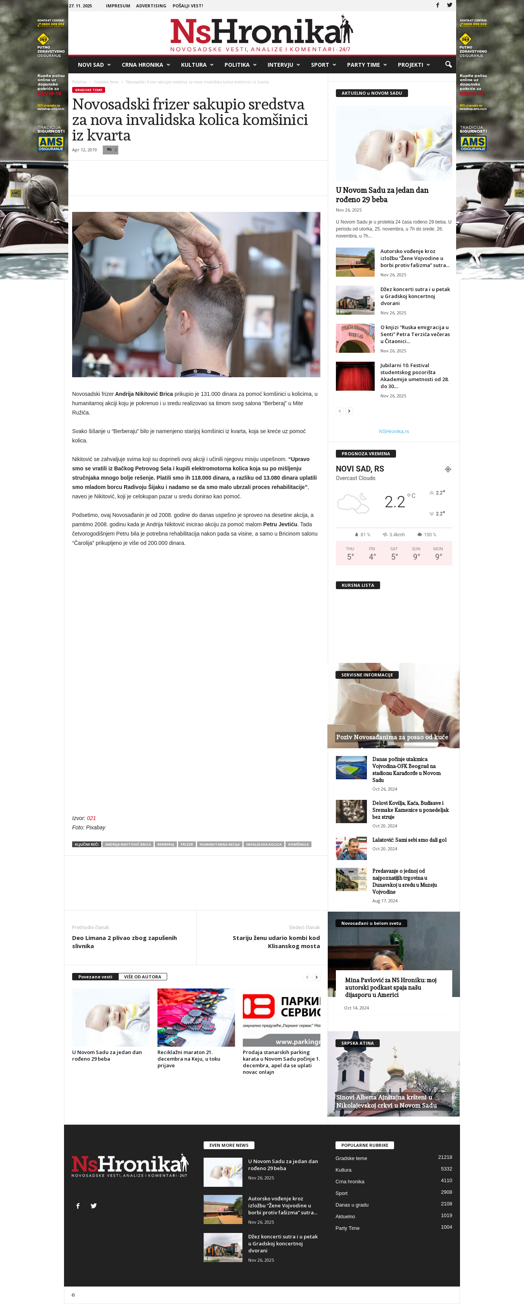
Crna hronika (146, 64)
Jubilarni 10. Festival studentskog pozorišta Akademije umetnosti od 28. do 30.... (414, 376)
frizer (187, 844)
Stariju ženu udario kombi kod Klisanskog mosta (276, 942)
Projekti (414, 64)
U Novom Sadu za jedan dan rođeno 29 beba (107, 1055)
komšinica (298, 844)
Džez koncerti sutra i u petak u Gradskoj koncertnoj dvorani (415, 296)
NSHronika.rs (394, 431)
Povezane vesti (95, 977)
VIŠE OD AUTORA (142, 977)
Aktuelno (345, 1216)
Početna (79, 82)
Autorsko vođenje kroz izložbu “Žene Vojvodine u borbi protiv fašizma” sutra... (415, 258)
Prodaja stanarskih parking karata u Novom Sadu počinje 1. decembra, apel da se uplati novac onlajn (281, 1062)
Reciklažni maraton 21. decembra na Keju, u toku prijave (188, 1059)
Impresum (118, 6)
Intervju (284, 64)
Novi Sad (94, 64)
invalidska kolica (264, 844)
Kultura (197, 64)
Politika (241, 64)
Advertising (151, 6)
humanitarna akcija (220, 844)
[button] (448, 64)
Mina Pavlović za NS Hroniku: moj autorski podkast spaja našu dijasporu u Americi (390, 988)
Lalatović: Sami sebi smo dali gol (409, 840)
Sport (323, 64)
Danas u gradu (351, 1205)
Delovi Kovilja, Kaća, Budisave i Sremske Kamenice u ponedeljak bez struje (410, 810)
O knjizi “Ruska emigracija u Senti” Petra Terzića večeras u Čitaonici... (415, 334)
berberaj (165, 844)
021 (91, 818)
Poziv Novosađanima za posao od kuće (392, 737)
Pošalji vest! (188, 6)
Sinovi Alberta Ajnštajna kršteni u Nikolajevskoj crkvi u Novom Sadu (386, 1101)
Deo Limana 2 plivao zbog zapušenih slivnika (124, 942)
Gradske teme (106, 82)
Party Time (367, 64)
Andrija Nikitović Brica (128, 844)
